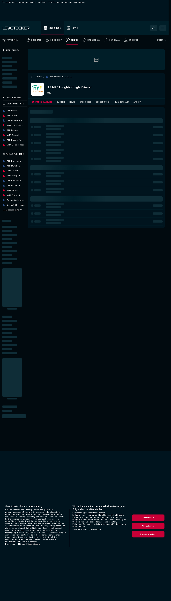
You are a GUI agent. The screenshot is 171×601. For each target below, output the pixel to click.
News (72, 102)
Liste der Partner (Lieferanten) (87, 529)
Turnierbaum (122, 102)
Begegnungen (103, 102)
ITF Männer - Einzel (61, 77)
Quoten (61, 102)
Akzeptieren (148, 518)
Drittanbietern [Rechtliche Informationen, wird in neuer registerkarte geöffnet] (33, 544)
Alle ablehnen (148, 526)
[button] (153, 28)
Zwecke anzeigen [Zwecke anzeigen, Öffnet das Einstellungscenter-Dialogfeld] (148, 534)
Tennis (38, 77)
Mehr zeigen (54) (12, 210)
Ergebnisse (85, 102)
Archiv (137, 102)
